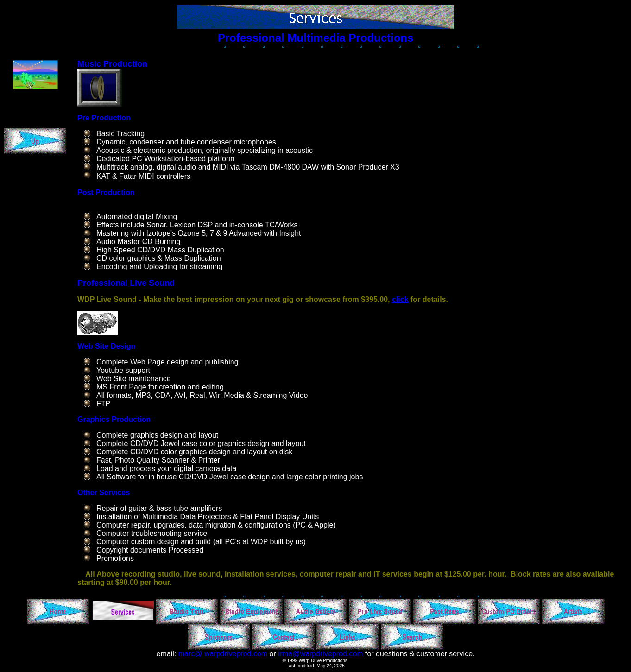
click (400, 299)
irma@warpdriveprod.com (320, 654)
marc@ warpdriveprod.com (222, 654)
